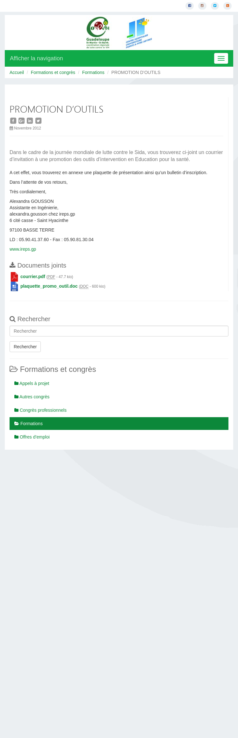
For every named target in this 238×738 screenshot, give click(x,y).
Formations (93, 72)
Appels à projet (31, 383)
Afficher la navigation (36, 58)
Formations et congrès (53, 72)
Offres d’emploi (32, 436)
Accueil (17, 72)
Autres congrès (31, 396)
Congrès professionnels (40, 410)
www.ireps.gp (23, 249)
